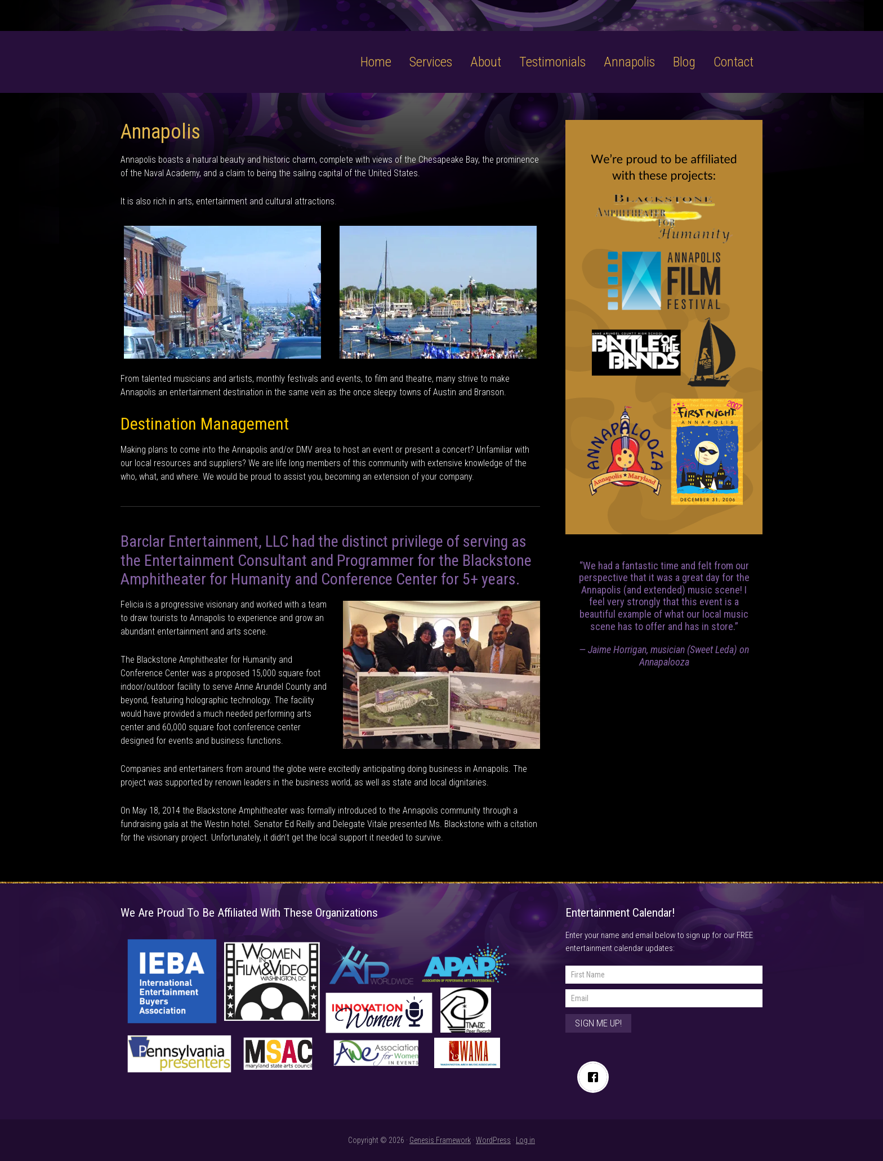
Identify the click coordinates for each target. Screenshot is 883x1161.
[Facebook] (596, 1077)
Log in (525, 1140)
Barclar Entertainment (193, 49)
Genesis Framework (440, 1140)
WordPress (493, 1140)
